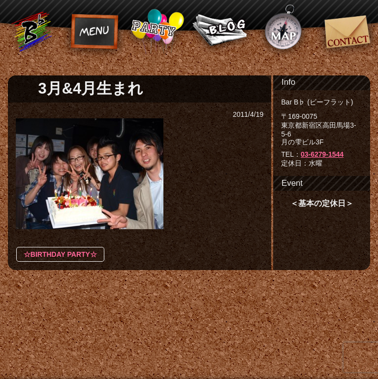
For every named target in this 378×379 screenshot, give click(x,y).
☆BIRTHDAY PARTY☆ (60, 254)
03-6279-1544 (322, 154)
